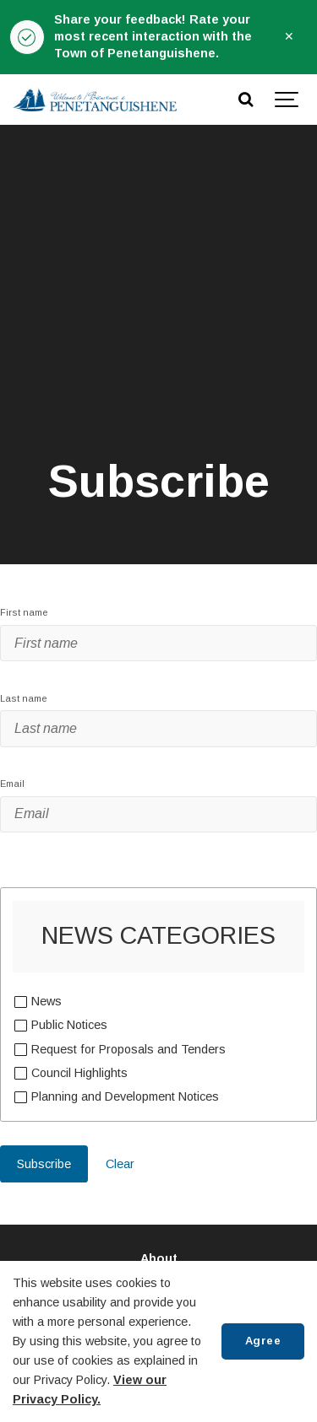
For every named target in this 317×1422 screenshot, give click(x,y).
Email (12, 783)
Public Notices (68, 1023)
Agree (263, 1340)
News (46, 1000)
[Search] (245, 99)
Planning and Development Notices (124, 1095)
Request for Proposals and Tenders (128, 1048)
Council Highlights (79, 1072)
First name (24, 612)
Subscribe (44, 1164)
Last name (23, 698)
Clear (120, 1164)
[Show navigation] (287, 99)
